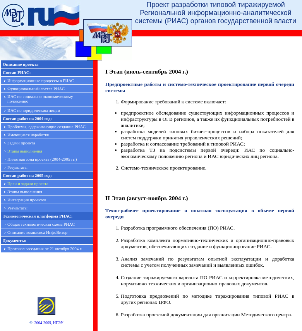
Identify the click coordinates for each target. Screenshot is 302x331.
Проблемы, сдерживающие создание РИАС (46, 126)
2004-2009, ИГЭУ (48, 323)
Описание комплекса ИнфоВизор (37, 232)
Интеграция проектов (26, 199)
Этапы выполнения (24, 151)
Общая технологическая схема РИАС (41, 224)
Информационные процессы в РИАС (40, 80)
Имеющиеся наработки (28, 134)
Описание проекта (20, 64)
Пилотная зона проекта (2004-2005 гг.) (42, 159)
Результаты (17, 167)
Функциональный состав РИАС (36, 88)
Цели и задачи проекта (27, 183)
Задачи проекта (21, 143)
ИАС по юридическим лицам (33, 110)
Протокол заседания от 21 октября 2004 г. (44, 248)
